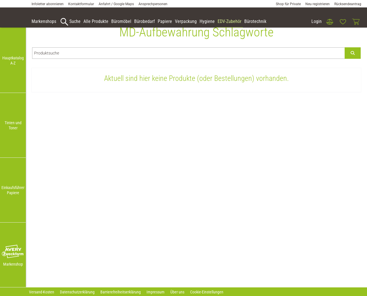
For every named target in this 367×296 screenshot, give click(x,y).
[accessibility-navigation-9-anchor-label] (44, 22)
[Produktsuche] (188, 61)
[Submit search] (353, 61)
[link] (329, 22)
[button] (13, 251)
